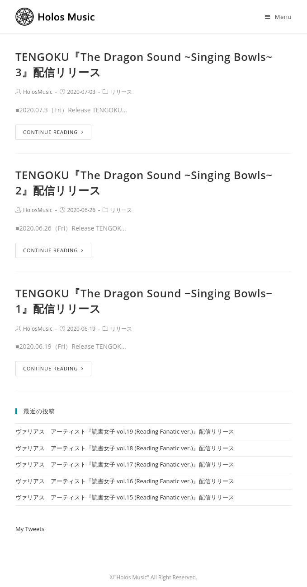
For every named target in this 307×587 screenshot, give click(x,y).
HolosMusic (37, 92)
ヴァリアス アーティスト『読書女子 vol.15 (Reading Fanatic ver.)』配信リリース (124, 497)
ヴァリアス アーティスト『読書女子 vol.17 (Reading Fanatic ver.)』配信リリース (124, 464)
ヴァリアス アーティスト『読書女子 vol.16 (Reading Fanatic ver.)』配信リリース (124, 481)
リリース (121, 92)
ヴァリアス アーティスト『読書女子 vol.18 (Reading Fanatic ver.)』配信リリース (124, 448)
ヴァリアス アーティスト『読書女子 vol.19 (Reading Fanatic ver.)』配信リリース (124, 431)
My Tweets (29, 529)
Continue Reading (53, 132)
